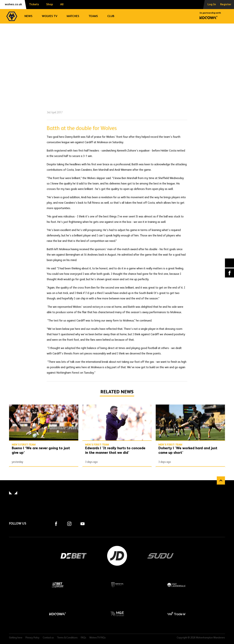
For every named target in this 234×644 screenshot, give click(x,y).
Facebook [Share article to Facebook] (229, 272)
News (28, 16)
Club (110, 16)
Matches (73, 16)
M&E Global (117, 614)
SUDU (161, 556)
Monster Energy (117, 585)
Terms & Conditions (67, 638)
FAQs (83, 638)
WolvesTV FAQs (97, 638)
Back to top (220, 480)
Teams (93, 16)
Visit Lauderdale (176, 585)
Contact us (48, 638)
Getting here (15, 638)
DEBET (74, 556)
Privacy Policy (33, 638)
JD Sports (117, 556)
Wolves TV (49, 16)
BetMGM (58, 585)
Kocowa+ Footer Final (58, 614)
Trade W (176, 614)
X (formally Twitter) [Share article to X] (229, 263)
